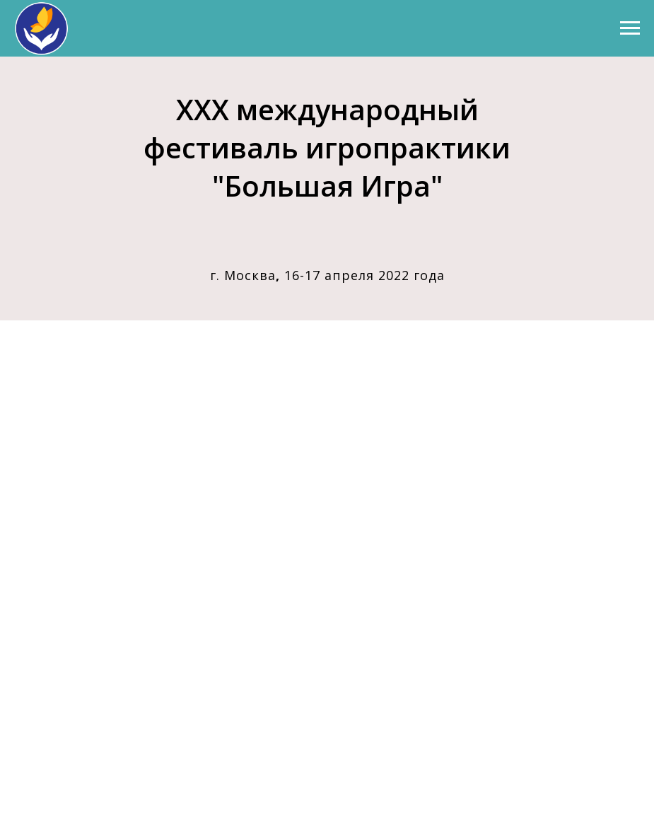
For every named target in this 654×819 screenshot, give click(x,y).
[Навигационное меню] (630, 28)
